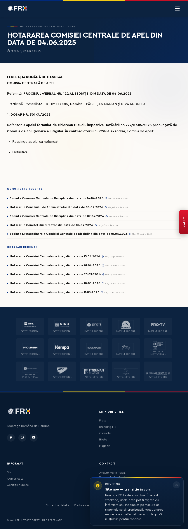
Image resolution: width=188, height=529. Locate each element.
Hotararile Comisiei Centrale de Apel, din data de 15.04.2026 (55, 256)
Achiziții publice (18, 485)
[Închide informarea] (176, 484)
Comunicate (15, 478)
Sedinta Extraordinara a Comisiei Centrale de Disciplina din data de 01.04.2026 (68, 233)
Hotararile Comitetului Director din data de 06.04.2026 (51, 225)
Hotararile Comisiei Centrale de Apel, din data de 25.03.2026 (55, 274)
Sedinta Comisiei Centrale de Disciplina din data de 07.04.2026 (57, 216)
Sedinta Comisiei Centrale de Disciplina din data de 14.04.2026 (56, 198)
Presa (102, 420)
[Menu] (177, 8)
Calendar (105, 433)
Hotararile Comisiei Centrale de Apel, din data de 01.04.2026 (55, 265)
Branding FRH (108, 426)
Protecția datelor (58, 505)
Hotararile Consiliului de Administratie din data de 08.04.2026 (56, 207)
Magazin (104, 445)
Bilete (103, 439)
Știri (9, 472)
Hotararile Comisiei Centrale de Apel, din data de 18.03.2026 (55, 283)
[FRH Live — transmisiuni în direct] (183, 222)
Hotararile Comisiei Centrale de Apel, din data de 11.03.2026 (54, 292)
